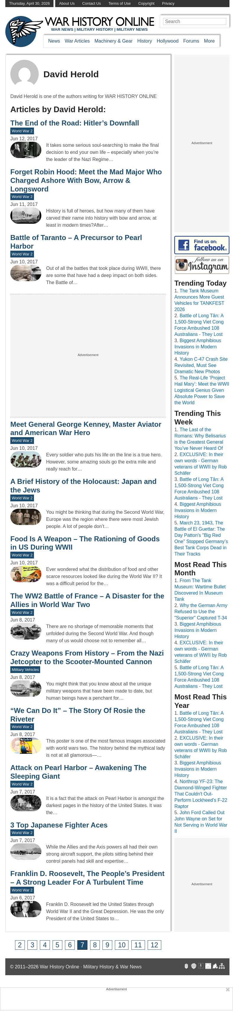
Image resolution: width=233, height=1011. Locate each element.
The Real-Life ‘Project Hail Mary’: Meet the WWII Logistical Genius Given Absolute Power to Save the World (201, 390)
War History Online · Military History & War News (91, 966)
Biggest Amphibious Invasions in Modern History (197, 346)
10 (122, 945)
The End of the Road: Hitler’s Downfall (74, 123)
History (144, 41)
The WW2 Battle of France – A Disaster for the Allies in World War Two (87, 600)
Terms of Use (119, 3)
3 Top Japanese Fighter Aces (58, 825)
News (54, 41)
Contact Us (91, 3)
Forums (191, 41)
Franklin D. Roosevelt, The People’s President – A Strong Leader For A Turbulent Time (87, 878)
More (209, 41)
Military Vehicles (25, 669)
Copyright (146, 3)
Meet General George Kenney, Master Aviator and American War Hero (85, 428)
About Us (67, 3)
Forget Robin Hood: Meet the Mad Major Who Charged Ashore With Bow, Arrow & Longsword (86, 180)
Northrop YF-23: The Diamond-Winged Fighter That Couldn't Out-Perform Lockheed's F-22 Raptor (200, 794)
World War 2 (22, 131)
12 (154, 945)
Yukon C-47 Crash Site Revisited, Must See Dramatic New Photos (201, 365)
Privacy (168, 3)
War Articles (77, 41)
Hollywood (168, 41)
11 (138, 945)
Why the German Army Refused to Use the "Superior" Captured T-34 (200, 611)
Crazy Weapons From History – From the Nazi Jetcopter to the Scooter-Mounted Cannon (87, 657)
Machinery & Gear (113, 41)
